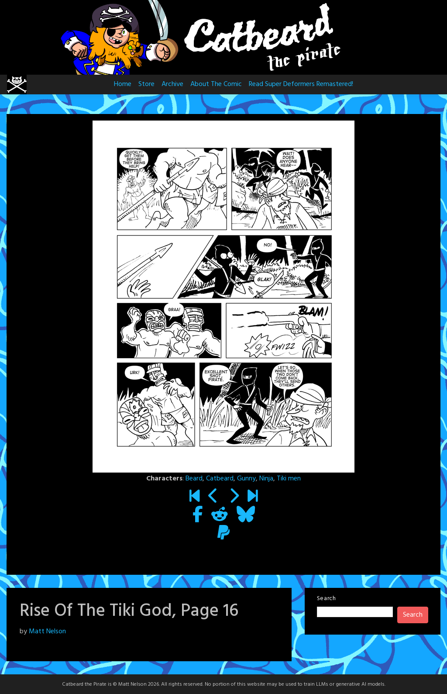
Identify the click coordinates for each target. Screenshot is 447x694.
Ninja (266, 478)
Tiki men (289, 478)
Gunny (246, 478)
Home (122, 84)
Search (326, 598)
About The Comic (216, 84)
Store (146, 84)
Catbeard (220, 478)
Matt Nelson (47, 631)
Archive (172, 84)
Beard (194, 478)
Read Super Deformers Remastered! (301, 84)
